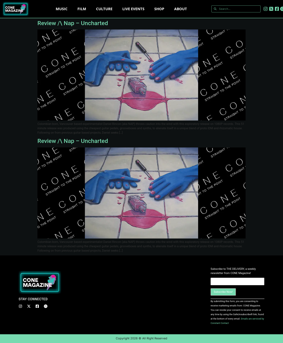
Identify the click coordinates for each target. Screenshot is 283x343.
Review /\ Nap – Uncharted (72, 23)
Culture (104, 8)
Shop (159, 8)
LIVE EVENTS (133, 8)
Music (62, 8)
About (180, 8)
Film (81, 8)
